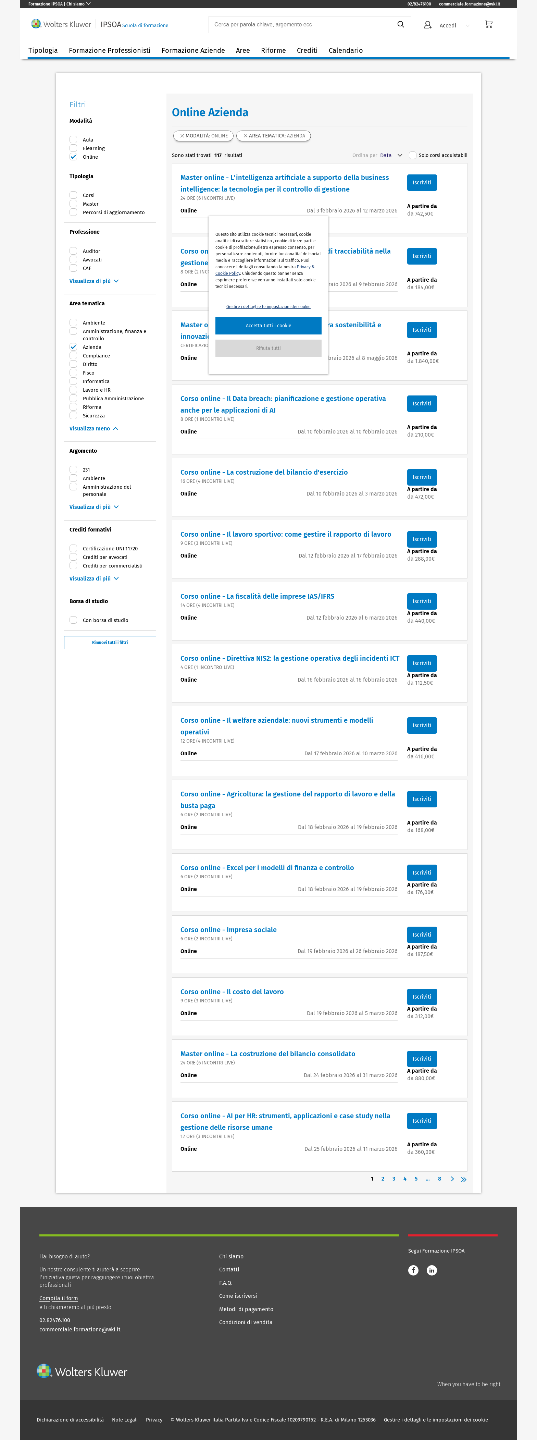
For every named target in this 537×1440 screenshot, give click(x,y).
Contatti (229, 1269)
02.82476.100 (54, 1320)
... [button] (428, 1178)
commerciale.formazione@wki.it (469, 4)
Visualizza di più (90, 281)
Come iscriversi (238, 1296)
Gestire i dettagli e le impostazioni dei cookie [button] (268, 306)
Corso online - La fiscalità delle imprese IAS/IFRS (257, 596)
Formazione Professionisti (110, 50)
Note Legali (125, 1420)
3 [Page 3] (393, 1178)
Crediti (307, 50)
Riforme (273, 50)
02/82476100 (419, 4)
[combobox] (299, 24)
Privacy (154, 1420)
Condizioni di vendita (246, 1322)
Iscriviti (422, 182)
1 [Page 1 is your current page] (372, 1178)
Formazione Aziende (193, 50)
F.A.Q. (226, 1283)
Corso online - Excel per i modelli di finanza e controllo (267, 868)
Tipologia (43, 50)
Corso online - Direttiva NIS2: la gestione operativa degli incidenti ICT (290, 658)
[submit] (400, 24)
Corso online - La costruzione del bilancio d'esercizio (264, 472)
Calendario (346, 50)
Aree (243, 50)
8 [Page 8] (439, 1178)
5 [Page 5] (416, 1178)
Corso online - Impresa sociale (228, 930)
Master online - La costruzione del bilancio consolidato (267, 1054)
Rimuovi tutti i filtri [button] (110, 642)
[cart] (489, 25)
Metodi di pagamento (246, 1309)
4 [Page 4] (405, 1178)
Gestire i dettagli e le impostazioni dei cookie (436, 1420)
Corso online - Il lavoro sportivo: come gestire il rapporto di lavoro (285, 534)
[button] (268, 325)
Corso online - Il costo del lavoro (232, 992)
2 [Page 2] (383, 1178)
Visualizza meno (90, 428)
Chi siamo (231, 1256)
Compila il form (58, 1298)
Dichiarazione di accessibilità (70, 1420)
